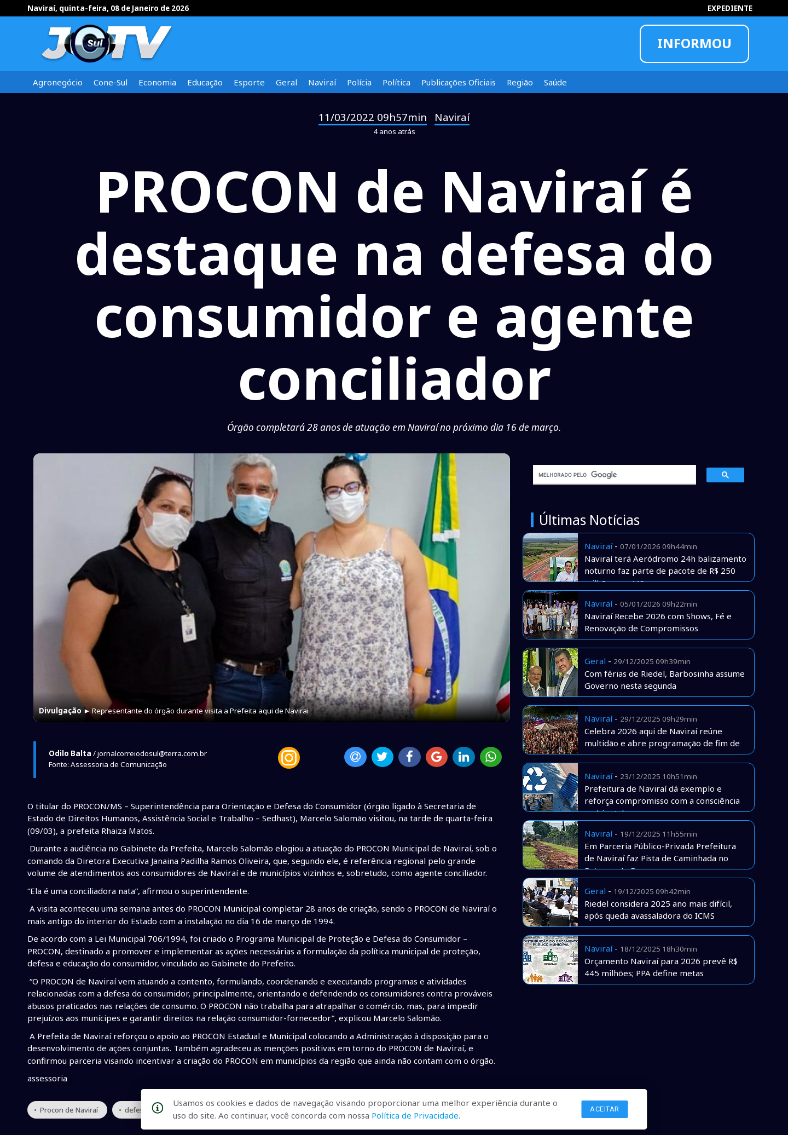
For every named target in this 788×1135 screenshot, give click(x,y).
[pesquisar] (610, 475)
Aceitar (604, 1109)
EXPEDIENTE (730, 8)
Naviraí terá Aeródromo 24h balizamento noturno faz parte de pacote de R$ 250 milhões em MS (665, 571)
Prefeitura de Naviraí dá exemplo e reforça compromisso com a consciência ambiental (662, 801)
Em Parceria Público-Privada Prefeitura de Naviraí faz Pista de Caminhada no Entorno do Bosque (660, 858)
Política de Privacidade (415, 1115)
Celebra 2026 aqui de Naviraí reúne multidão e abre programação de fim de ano (662, 743)
